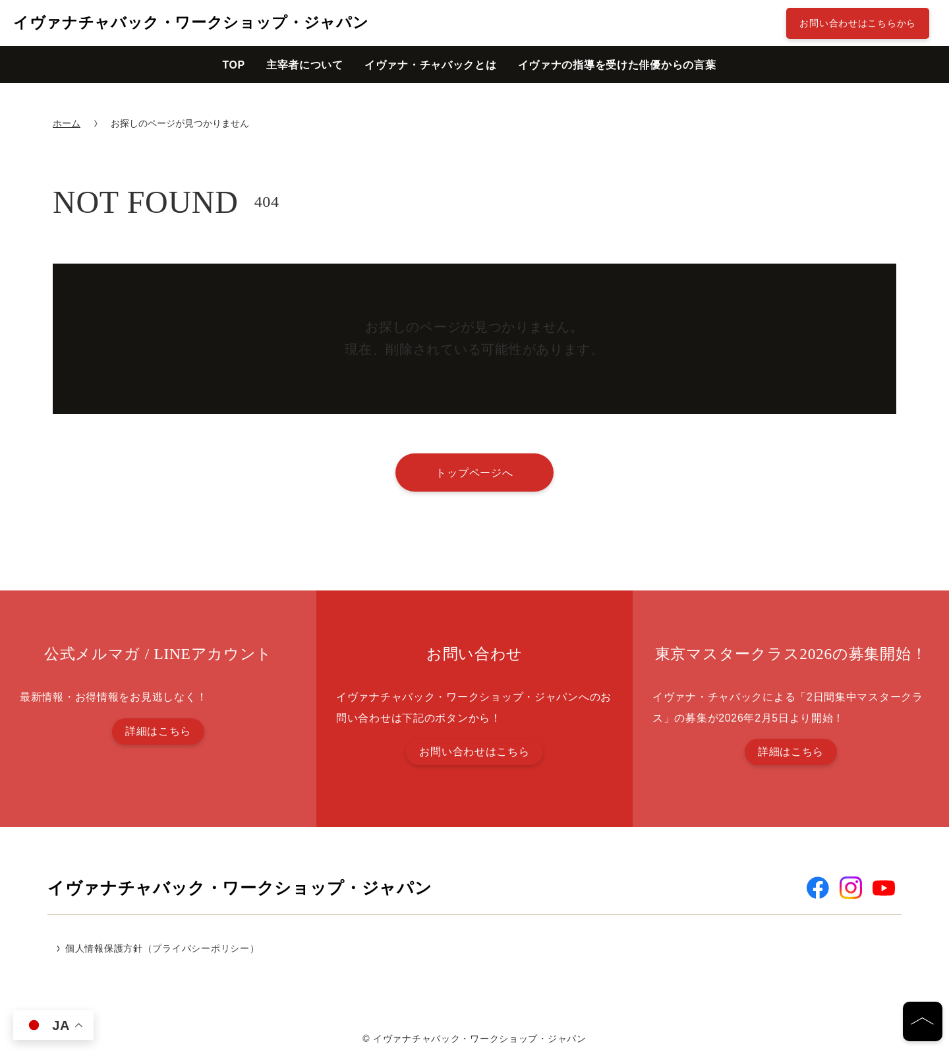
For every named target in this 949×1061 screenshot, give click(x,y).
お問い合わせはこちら (474, 751)
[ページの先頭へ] (922, 1021)
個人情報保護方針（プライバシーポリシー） (162, 948)
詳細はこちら (158, 731)
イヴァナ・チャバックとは (430, 65)
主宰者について (304, 65)
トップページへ (474, 472)
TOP (233, 65)
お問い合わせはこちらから (857, 23)
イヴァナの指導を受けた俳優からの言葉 (617, 65)
